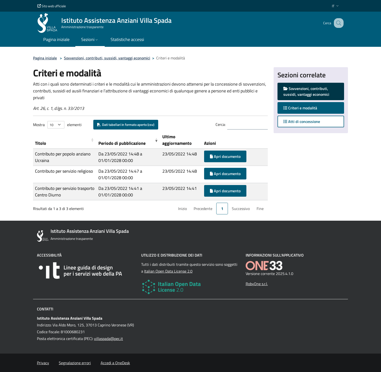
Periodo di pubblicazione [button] (122, 143)
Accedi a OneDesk (115, 363)
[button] (336, 5)
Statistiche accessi (127, 39)
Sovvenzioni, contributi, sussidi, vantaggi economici (107, 58)
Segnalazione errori (75, 363)
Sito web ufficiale (51, 5)
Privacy (43, 363)
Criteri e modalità (305, 108)
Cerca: (220, 124)
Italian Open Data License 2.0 (168, 271)
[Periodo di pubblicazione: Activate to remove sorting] (128, 140)
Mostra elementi (57, 125)
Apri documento (225, 156)
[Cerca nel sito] (338, 23)
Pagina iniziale (45, 58)
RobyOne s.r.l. (257, 284)
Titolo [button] (40, 143)
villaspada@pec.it (108, 338)
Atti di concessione (301, 121)
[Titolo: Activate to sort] (64, 140)
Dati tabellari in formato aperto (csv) (125, 124)
